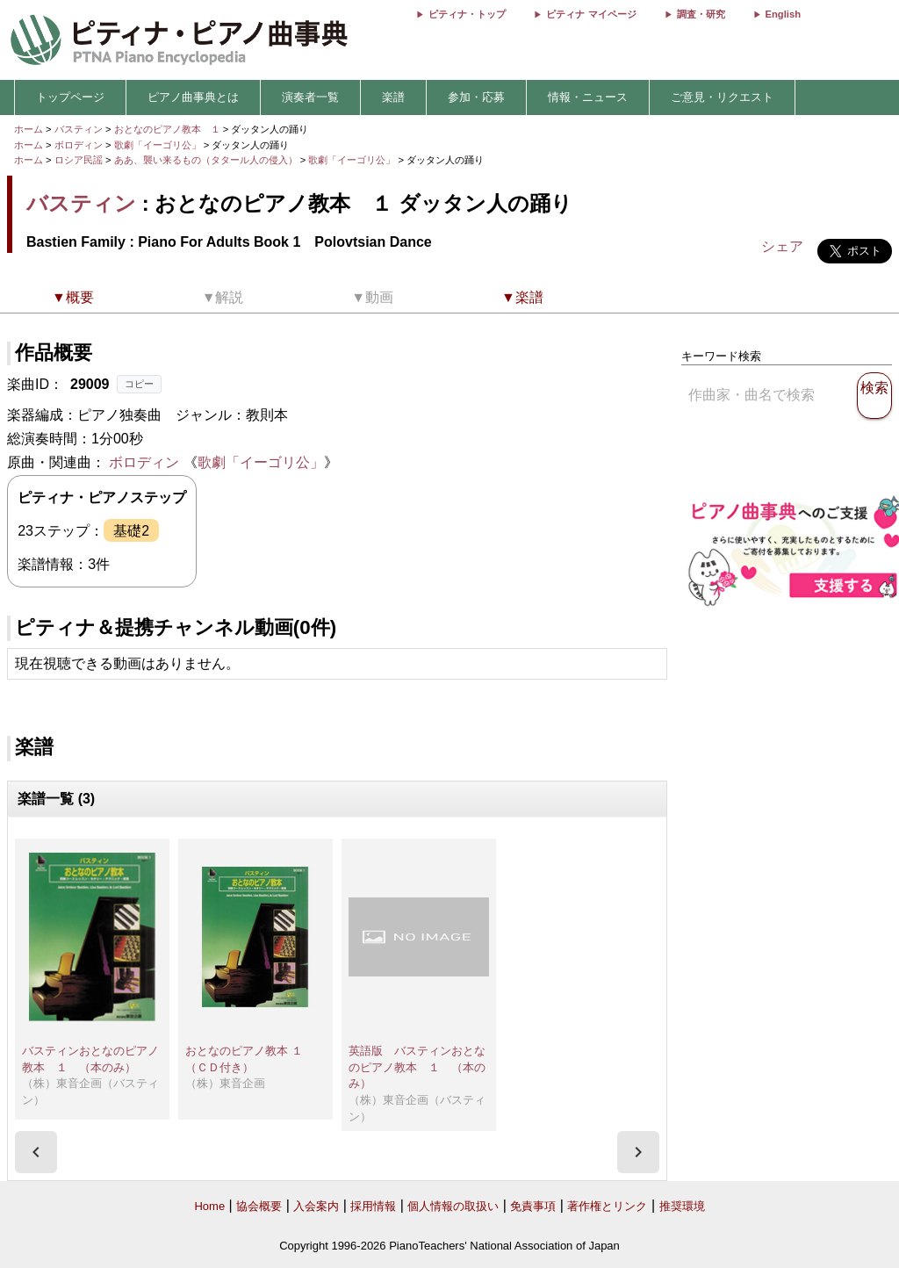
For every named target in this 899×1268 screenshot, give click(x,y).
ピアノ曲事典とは (193, 97)
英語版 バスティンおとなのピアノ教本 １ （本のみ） (417, 1067)
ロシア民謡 (78, 160)
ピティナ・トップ (467, 14)
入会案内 (316, 1206)
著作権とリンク (607, 1206)
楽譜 (393, 97)
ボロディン (78, 145)
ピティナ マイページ (591, 14)
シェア (782, 246)
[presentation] (36, 1152)
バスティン (78, 129)
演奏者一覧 (310, 97)
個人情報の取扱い (453, 1206)
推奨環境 (682, 1206)
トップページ (70, 97)
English (783, 14)
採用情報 (373, 1206)
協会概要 (259, 1206)
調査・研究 (701, 14)
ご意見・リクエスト (722, 97)
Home (209, 1206)
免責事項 (533, 1206)
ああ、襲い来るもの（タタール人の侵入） (207, 160)
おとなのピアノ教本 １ (168, 129)
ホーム (28, 129)
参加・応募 (476, 97)
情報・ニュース (588, 97)
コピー (139, 383)
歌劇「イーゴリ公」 (159, 145)
